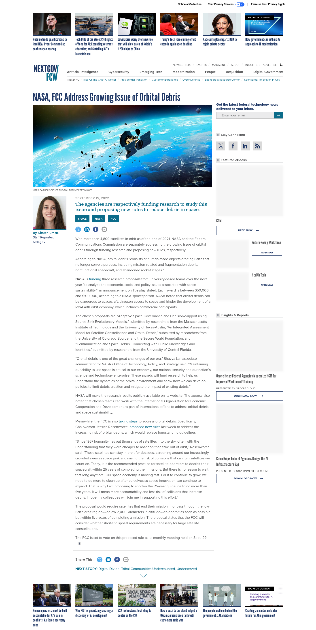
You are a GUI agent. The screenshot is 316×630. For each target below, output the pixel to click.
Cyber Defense (191, 80)
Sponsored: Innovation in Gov (262, 80)
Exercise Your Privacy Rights (268, 4)
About (235, 65)
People (210, 71)
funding (94, 279)
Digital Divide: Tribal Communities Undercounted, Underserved (147, 568)
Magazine (219, 65)
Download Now (249, 396)
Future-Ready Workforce (266, 242)
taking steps (128, 421)
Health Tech (259, 275)
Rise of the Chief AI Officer (99, 80)
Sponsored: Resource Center (222, 80)
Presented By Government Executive (242, 471)
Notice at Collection (189, 4)
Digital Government (268, 71)
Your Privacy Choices (226, 4)
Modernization (184, 71)
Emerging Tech (151, 71)
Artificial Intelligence (82, 71)
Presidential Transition (134, 80)
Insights (251, 65)
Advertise (270, 65)
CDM (219, 220)
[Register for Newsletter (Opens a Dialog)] (278, 115)
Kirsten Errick (48, 232)
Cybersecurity (118, 71)
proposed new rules (144, 426)
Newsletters (182, 65)
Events (202, 65)
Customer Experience (165, 80)
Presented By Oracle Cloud (235, 388)
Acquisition (234, 71)
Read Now (249, 230)
